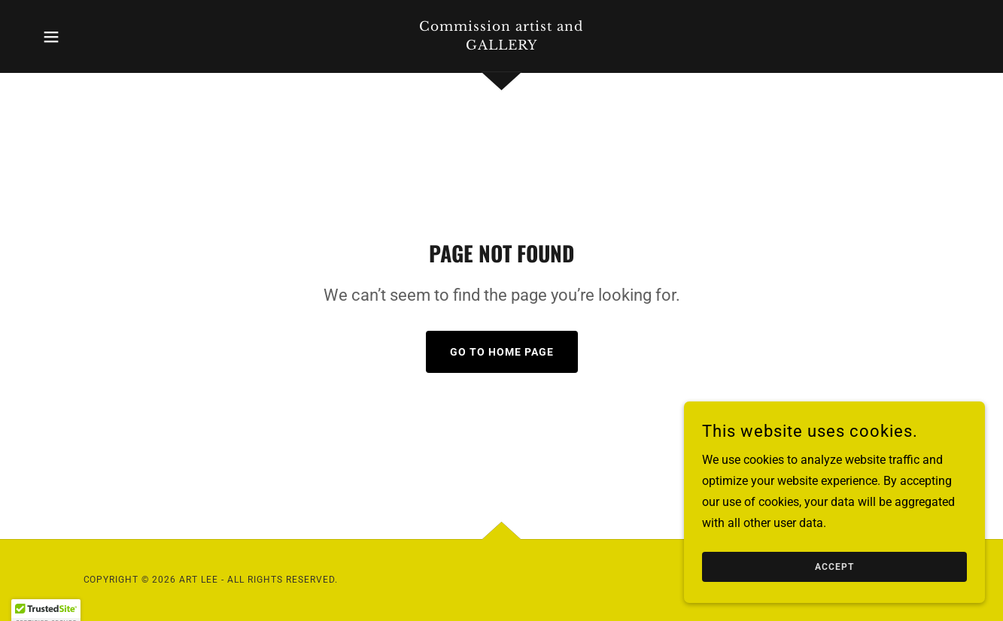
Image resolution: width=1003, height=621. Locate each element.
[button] (51, 37)
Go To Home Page (502, 352)
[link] (501, 45)
